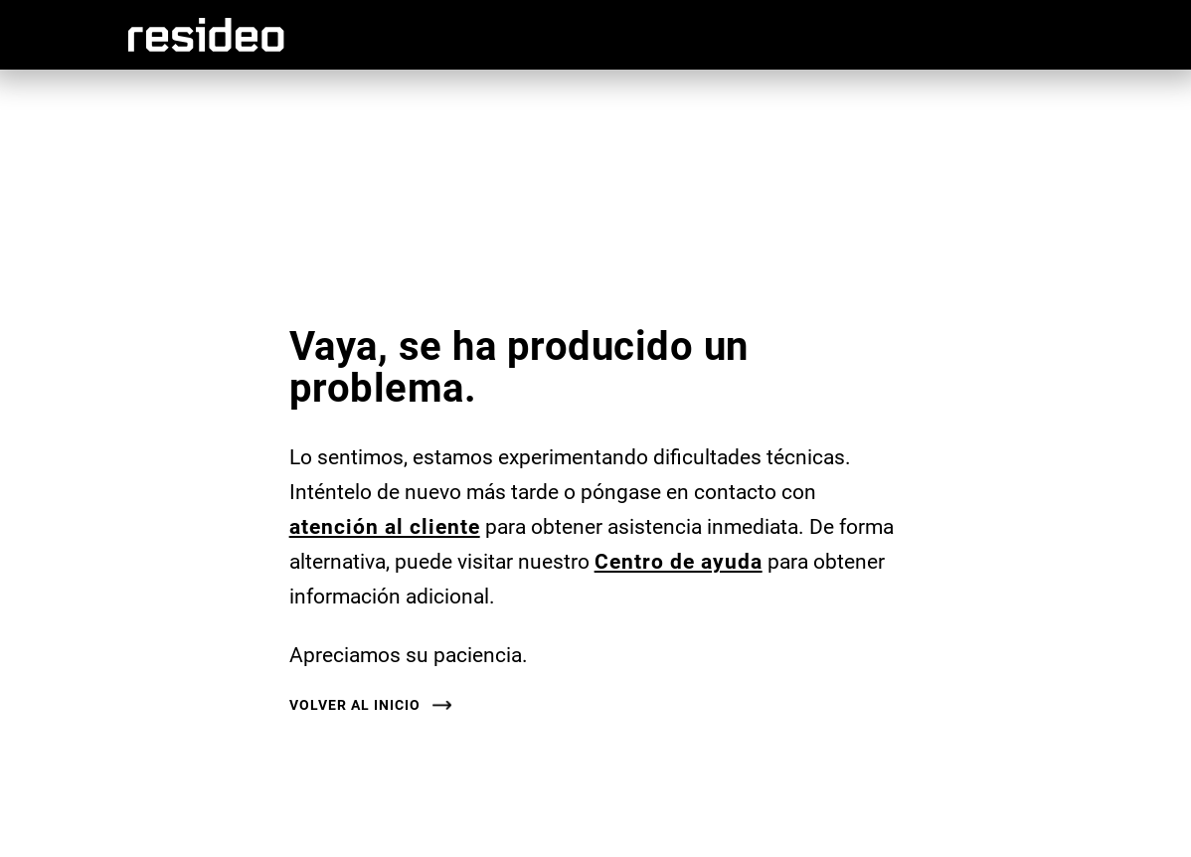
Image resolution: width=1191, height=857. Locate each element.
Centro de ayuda (679, 561)
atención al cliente (384, 526)
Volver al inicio (355, 705)
